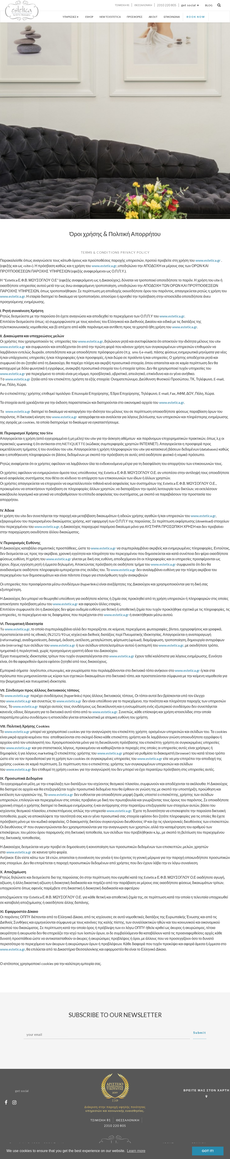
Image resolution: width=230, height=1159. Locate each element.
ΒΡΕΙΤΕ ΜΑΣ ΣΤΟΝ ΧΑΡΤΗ (207, 1094)
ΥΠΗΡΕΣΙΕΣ (71, 16)
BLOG (208, 5)
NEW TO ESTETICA (110, 16)
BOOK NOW (196, 16)
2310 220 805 (166, 5)
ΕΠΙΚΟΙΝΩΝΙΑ (172, 16)
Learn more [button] (136, 1151)
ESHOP (89, 16)
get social (188, 5)
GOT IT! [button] (208, 1151)
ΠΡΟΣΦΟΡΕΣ (134, 16)
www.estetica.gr (208, 260)
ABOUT (153, 16)
